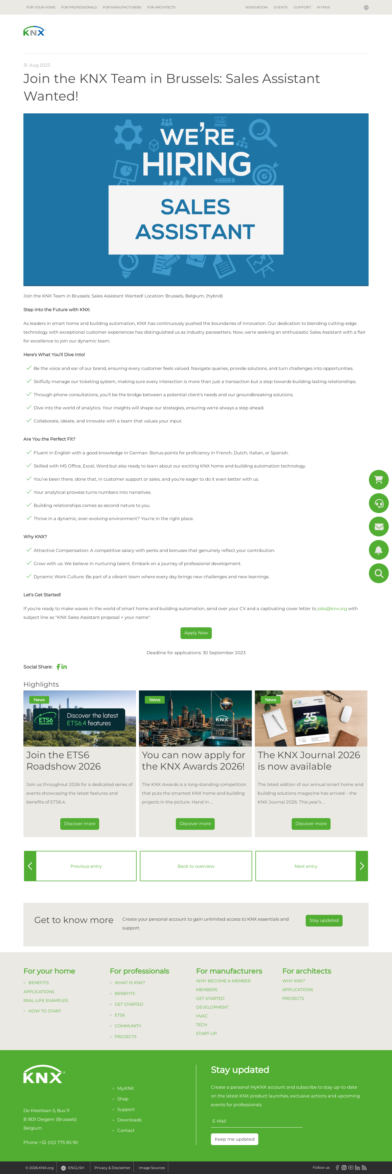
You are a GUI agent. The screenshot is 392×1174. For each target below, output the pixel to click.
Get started (129, 1004)
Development (212, 1007)
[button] (58, 667)
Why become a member (223, 980)
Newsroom (256, 7)
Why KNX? (293, 980)
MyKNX (323, 7)
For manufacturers (122, 7)
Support (302, 7)
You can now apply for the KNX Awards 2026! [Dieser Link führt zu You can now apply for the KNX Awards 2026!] (193, 760)
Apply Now (196, 633)
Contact (126, 1130)
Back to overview (196, 866)
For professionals (79, 7)
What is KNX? (130, 982)
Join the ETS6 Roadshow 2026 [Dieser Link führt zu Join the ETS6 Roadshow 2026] (63, 760)
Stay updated (324, 920)
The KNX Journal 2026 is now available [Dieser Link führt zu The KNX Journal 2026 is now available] (309, 760)
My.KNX (125, 1088)
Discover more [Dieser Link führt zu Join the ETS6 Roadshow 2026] (79, 823)
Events (281, 7)
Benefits (38, 982)
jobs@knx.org (332, 608)
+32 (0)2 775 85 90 (58, 1142)
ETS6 (120, 1015)
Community (128, 1025)
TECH (201, 1024)
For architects (161, 7)
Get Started (210, 998)
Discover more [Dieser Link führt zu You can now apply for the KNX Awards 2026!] (195, 823)
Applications (38, 991)
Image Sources (152, 1168)
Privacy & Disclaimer (112, 1168)
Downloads (129, 1120)
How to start (44, 1011)
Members (207, 989)
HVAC (202, 1016)
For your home (40, 7)
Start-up (206, 1033)
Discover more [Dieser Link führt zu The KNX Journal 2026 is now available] (311, 823)
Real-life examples (45, 1000)
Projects (126, 1036)
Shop (122, 1099)
